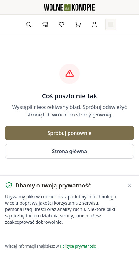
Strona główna (69, 151)
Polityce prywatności (78, 246)
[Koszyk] (78, 24)
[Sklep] (45, 24)
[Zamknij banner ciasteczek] (129, 185)
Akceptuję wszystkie (28, 235)
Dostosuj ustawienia (80, 235)
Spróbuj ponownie (69, 133)
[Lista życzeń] (61, 24)
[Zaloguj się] (94, 24)
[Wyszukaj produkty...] (28, 24)
